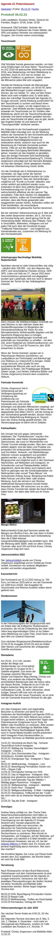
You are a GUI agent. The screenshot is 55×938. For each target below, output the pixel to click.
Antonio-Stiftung (9, 844)
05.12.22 (25, 9)
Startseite (6, 9)
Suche (35, 9)
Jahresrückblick (13, 560)
